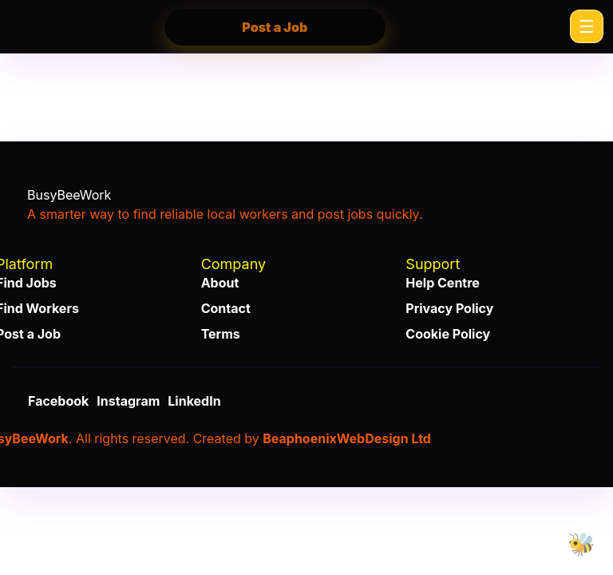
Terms (220, 334)
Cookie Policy (447, 334)
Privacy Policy (449, 308)
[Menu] (586, 26)
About (220, 283)
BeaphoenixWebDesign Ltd (347, 438)
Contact (226, 308)
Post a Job (274, 27)
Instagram (128, 401)
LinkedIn (194, 401)
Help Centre (442, 283)
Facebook (58, 401)
